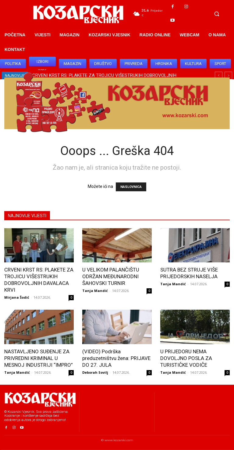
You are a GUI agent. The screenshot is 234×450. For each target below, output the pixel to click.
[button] (216, 13)
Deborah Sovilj (95, 372)
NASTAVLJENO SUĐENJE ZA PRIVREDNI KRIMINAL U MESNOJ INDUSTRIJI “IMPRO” (38, 358)
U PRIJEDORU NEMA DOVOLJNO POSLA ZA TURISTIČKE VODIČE (186, 358)
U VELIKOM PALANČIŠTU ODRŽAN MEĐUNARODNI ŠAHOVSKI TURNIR (110, 276)
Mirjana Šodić (16, 297)
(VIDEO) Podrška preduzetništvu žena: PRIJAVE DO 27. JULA (116, 358)
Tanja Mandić (95, 290)
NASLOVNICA (131, 187)
